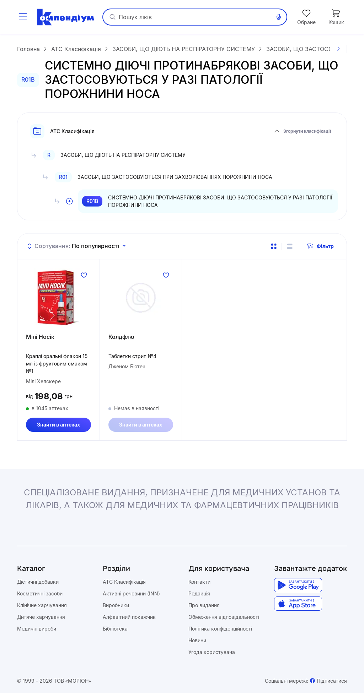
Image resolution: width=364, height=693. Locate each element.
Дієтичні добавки (38, 582)
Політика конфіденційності (220, 629)
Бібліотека (115, 629)
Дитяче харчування (41, 617)
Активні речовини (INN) (131, 593)
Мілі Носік (40, 336)
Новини (197, 640)
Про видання (204, 605)
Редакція (199, 593)
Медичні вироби (36, 629)
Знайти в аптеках (58, 425)
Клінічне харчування (42, 605)
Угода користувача (211, 652)
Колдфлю (121, 336)
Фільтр (320, 246)
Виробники (116, 605)
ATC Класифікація (124, 582)
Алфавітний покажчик (129, 617)
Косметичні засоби (40, 593)
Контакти (199, 582)
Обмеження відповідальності (223, 617)
